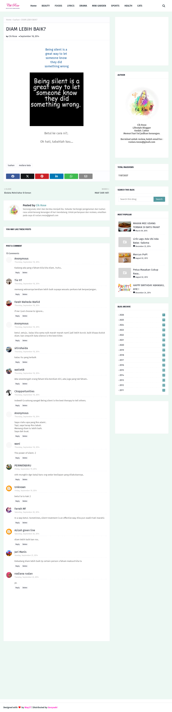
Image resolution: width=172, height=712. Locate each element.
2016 (142, 365)
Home (8, 20)
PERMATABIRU (22, 465)
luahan (16, 20)
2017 (142, 360)
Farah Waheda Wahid (27, 302)
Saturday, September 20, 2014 (27, 512)
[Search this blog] (136, 199)
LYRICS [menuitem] (70, 5)
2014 (142, 375)
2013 (142, 380)
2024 (142, 325)
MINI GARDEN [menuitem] (99, 5)
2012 (142, 385)
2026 (142, 315)
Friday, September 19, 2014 (26, 469)
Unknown (20, 487)
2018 (142, 355)
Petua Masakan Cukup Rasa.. (145, 271)
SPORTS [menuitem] (115, 5)
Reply (17, 273)
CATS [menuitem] (139, 5)
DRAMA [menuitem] (83, 5)
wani (17, 443)
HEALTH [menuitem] (128, 5)
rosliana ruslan (23, 573)
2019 (142, 350)
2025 (142, 320)
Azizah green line (24, 530)
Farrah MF (20, 508)
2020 (142, 345)
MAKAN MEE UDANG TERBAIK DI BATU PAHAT (146, 225)
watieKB (19, 369)
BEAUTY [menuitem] (46, 5)
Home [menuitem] (33, 5)
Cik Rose (13, 36)
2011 (142, 390)
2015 (142, 370)
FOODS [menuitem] (58, 5)
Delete (25, 273)
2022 (142, 335)
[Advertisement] (56, 670)
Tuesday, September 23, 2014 (27, 577)
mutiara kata (25, 165)
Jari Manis (20, 551)
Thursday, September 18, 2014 (27, 262)
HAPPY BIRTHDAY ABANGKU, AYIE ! (148, 287)
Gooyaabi (52, 707)
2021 (142, 340)
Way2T (28, 707)
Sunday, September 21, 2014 (26, 555)
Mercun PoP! (140, 254)
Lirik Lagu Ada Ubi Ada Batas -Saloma (146, 240)
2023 (142, 330)
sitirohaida (21, 348)
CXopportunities (24, 391)
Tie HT (18, 280)
